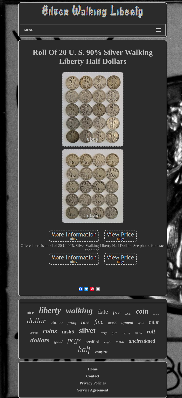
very (104, 333)
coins (50, 331)
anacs (156, 314)
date (103, 311)
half (84, 349)
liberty (50, 310)
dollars (39, 340)
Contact (92, 376)
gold (141, 323)
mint (154, 322)
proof (72, 322)
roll (151, 331)
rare (85, 322)
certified (92, 342)
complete (101, 352)
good (58, 341)
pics (114, 333)
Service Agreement (92, 390)
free (117, 312)
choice (57, 322)
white (128, 313)
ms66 (112, 323)
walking (79, 310)
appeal (127, 322)
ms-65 (138, 333)
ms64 (120, 342)
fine (99, 321)
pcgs (74, 340)
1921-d (126, 333)
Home (93, 369)
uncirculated (142, 341)
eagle (107, 342)
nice (30, 312)
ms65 (68, 332)
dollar (36, 320)
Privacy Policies (93, 383)
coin (142, 311)
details (34, 333)
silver (87, 330)
